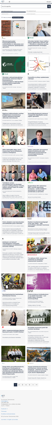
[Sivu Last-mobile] (36, 384)
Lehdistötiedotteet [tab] (7, 11)
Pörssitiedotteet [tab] (31, 11)
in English (9, 419)
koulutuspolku (18, 17)
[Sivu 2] (19, 384)
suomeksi (3, 419)
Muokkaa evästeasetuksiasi (8, 414)
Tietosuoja (3, 411)
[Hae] (24, 6)
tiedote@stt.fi (4, 401)
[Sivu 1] (15, 384)
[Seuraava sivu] (33, 384)
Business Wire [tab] (5, 13)
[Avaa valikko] (9, 1)
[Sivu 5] (29, 384)
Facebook (3, 408)
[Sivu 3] (22, 384)
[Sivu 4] (26, 384)
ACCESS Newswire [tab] (31, 13)
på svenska (15, 419)
